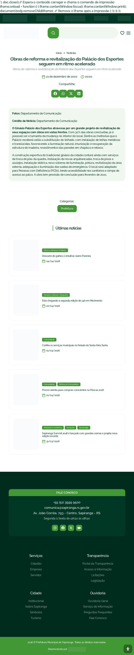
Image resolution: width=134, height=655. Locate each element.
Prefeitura (67, 208)
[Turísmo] (36, 619)
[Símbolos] (36, 614)
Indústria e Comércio (53, 428)
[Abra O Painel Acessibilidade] (128, 649)
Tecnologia (83, 428)
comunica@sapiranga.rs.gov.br (67, 507)
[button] (55, 94)
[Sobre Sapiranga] (36, 608)
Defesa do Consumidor (69, 384)
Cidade (36, 593)
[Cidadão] (36, 565)
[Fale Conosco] (98, 619)
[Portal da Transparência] (98, 565)
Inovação (70, 428)
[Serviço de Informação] (98, 608)
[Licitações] (98, 576)
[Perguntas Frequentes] (98, 614)
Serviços (36, 556)
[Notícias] (71, 53)
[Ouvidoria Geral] (98, 602)
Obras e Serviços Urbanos (55, 250)
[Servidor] (36, 576)
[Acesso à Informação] (98, 571)
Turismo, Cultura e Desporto (56, 295)
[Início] (59, 53)
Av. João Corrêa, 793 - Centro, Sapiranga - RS (66, 513)
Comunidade (49, 340)
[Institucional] (36, 602)
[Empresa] (36, 571)
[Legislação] (98, 582)
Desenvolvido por (57, 649)
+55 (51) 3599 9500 (66, 502)
